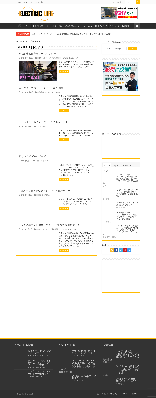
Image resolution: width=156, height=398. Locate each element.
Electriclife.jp (38, 2)
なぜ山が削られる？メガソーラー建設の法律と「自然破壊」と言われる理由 (127, 193)
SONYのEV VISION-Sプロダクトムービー (84, 376)
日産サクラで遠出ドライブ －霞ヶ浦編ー (42, 87)
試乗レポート (49, 195)
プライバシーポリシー (120, 394)
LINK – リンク (51, 26)
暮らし (26, 26)
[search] (115, 49)
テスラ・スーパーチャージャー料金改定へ (39, 372)
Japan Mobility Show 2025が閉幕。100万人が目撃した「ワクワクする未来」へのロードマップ (76, 365)
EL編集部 (40, 92)
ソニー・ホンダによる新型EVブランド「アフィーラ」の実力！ (39, 362)
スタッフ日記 (41, 126)
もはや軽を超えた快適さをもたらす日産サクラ (44, 190)
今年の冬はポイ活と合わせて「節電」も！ (83, 351)
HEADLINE (66, 58)
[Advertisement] (78, 319)
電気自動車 (38, 26)
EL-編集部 (125, 26)
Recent (107, 165)
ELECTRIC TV (42, 58)
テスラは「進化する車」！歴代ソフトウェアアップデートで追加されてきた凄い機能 (127, 215)
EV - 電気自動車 (55, 58)
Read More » (64, 71)
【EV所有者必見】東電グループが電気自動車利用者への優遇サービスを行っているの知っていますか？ (120, 230)
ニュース (74, 58)
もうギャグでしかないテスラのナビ (39, 351)
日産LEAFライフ (41, 160)
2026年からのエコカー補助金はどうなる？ (127, 203)
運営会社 (136, 394)
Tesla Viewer (87, 26)
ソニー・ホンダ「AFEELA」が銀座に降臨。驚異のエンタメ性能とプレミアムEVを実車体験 (71, 34)
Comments (128, 165)
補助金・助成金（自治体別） (69, 26)
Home (19, 25)
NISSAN (58, 92)
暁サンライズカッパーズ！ (33, 156)
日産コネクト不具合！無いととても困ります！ (44, 122)
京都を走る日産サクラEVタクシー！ (38, 53)
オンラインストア (101, 26)
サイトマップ (114, 26)
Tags (106, 170)
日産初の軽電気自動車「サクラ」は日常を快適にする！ (49, 225)
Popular (116, 165)
